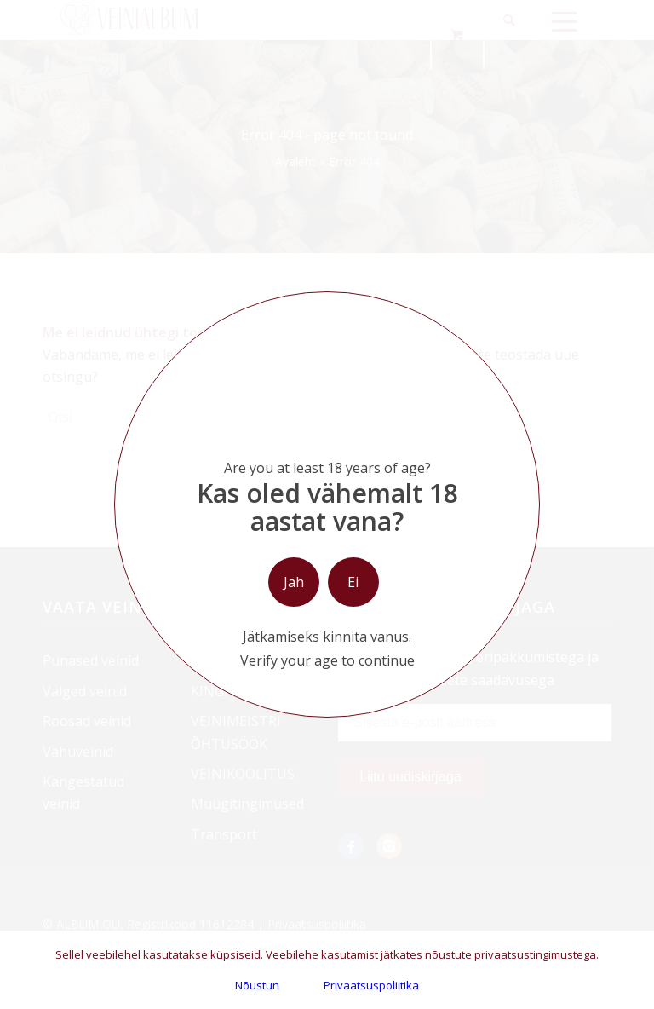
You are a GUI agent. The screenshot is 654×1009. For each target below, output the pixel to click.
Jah (294, 582)
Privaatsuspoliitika (371, 985)
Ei (353, 582)
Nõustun (257, 985)
